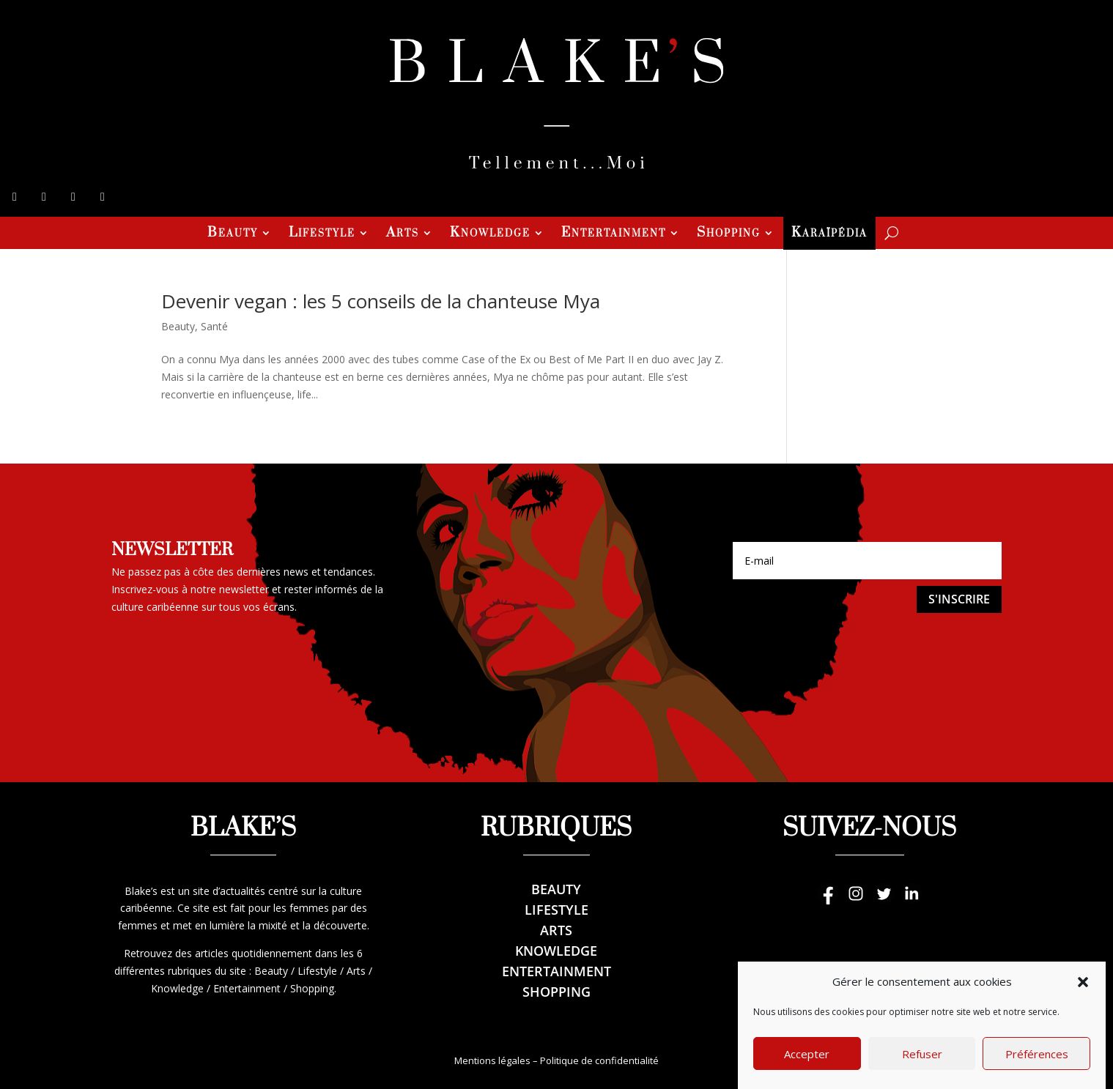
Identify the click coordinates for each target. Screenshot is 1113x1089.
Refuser (922, 1067)
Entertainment (613, 234)
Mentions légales (492, 1060)
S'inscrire (959, 599)
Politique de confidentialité (599, 1060)
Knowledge (490, 234)
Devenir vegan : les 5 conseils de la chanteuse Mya (380, 301)
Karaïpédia (829, 234)
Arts (402, 234)
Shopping (729, 234)
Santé (214, 326)
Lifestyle (322, 234)
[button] (1083, 995)
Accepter (806, 1067)
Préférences (1036, 1067)
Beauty (232, 234)
